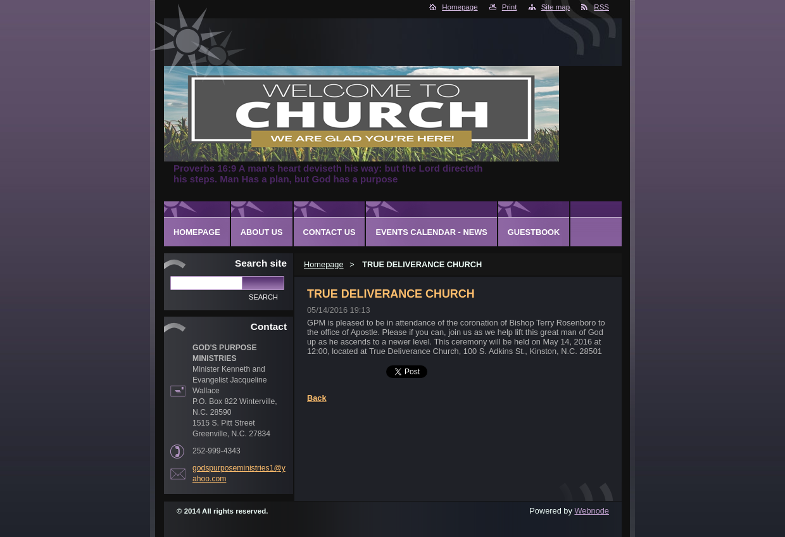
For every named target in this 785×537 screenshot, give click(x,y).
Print (509, 7)
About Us (262, 232)
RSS (601, 7)
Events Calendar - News (431, 232)
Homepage (459, 7)
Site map (555, 7)
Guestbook (534, 232)
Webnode (591, 510)
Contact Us (329, 232)
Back (317, 398)
